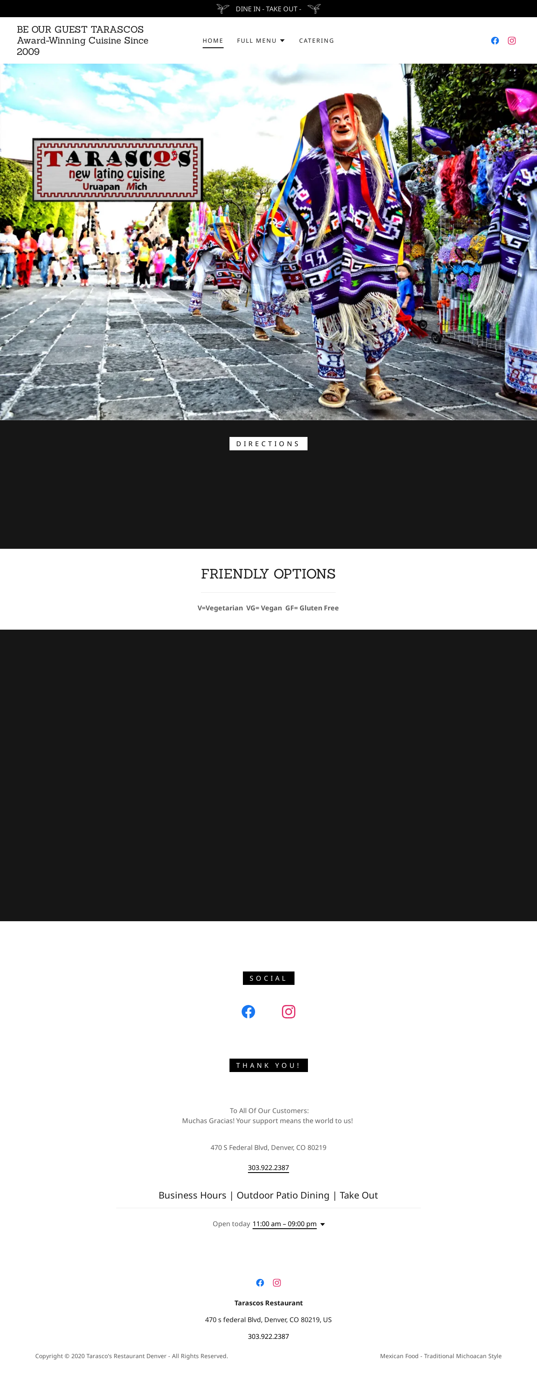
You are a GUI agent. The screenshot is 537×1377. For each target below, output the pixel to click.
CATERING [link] (316, 40)
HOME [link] (213, 40)
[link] (85, 52)
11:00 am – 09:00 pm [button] (285, 1223)
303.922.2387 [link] (268, 1167)
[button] (261, 41)
